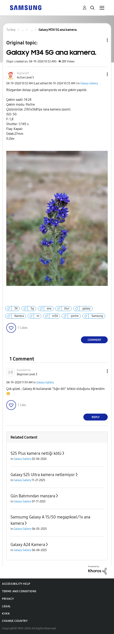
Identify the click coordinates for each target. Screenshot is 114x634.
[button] (100, 74)
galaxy (86, 308)
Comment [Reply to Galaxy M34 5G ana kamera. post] (94, 340)
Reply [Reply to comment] (96, 417)
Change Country (15, 621)
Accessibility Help (16, 584)
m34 (55, 316)
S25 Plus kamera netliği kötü (36, 453)
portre (75, 316)
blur (66, 308)
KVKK (6, 613)
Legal (6, 606)
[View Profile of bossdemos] (24, 370)
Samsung (97, 316)
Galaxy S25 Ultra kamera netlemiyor (43, 474)
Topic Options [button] (100, 40)
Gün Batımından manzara (33, 495)
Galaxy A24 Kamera (28, 544)
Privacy (8, 599)
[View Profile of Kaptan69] (23, 73)
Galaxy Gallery (89, 83)
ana (49, 308)
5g (32, 308)
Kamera (19, 316)
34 (16, 308)
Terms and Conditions (19, 591)
